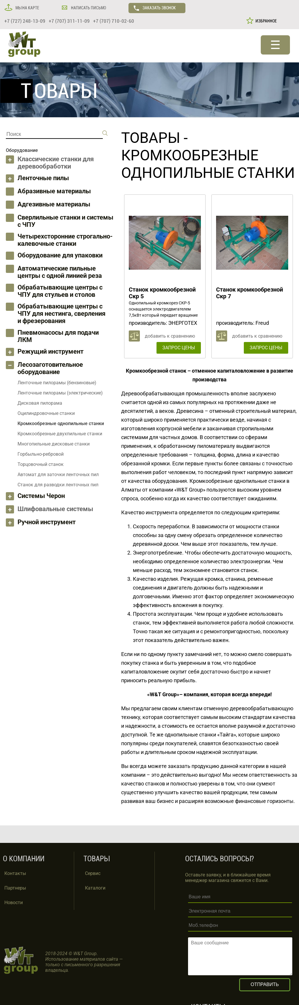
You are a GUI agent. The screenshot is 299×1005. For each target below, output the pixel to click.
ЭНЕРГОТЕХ (182, 323)
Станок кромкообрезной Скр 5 (162, 293)
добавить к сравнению (170, 336)
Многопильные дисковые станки (54, 444)
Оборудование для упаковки (60, 255)
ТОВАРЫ (150, 137)
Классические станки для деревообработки (56, 162)
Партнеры (15, 888)
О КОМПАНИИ (23, 859)
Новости (13, 902)
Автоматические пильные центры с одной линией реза (60, 272)
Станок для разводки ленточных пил (58, 484)
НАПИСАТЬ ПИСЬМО (88, 8)
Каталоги (95, 888)
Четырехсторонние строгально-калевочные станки (65, 240)
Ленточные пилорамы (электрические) (60, 393)
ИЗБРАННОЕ (265, 21)
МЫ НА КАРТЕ (27, 8)
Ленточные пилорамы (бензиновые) (57, 382)
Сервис (92, 873)
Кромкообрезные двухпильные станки (60, 433)
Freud (262, 323)
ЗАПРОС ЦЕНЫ (178, 347)
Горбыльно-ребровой (41, 454)
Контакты (15, 873)
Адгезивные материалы (54, 204)
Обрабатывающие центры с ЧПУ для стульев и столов (60, 291)
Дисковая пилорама (40, 403)
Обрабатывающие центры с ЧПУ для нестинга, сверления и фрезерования (61, 314)
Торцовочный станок (41, 464)
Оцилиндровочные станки (46, 413)
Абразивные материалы (54, 191)
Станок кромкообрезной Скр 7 (249, 293)
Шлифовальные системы (55, 509)
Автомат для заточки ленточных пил (58, 474)
